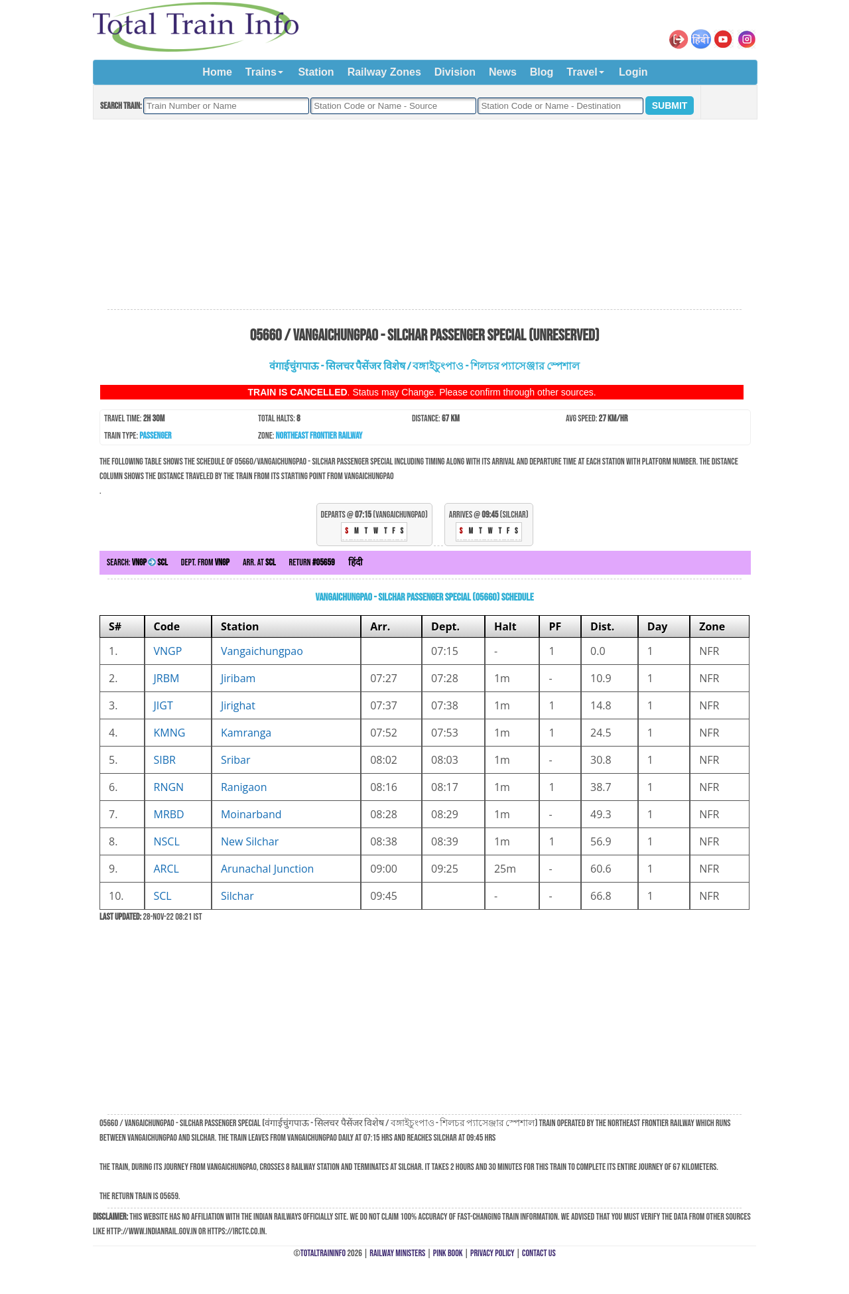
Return (312, 562)
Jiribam (238, 678)
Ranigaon (244, 787)
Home (216, 72)
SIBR (165, 760)
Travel (581, 72)
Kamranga (246, 732)
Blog (542, 72)
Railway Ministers (397, 1253)
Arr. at (259, 562)
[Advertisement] (424, 215)
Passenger (155, 435)
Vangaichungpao (262, 651)
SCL (163, 896)
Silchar (237, 896)
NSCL (167, 841)
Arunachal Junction (267, 868)
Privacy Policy (492, 1253)
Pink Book (448, 1253)
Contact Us (539, 1253)
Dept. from (205, 562)
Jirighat (238, 705)
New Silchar (250, 841)
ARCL (166, 868)
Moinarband (251, 814)
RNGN (169, 787)
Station (316, 72)
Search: (137, 562)
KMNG (170, 732)
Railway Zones (384, 72)
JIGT (163, 705)
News (503, 72)
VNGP (168, 651)
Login (633, 72)
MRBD (169, 814)
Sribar (236, 760)
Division (455, 72)
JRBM (167, 678)
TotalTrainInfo (323, 1253)
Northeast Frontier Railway (319, 435)
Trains (261, 72)
